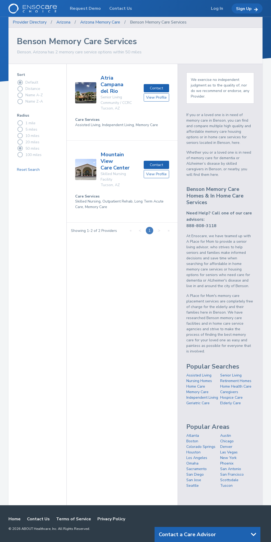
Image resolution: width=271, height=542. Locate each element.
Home (14, 519)
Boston (192, 441)
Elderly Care (230, 403)
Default (27, 82)
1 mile (26, 123)
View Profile (156, 97)
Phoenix (226, 463)
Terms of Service (73, 519)
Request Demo (85, 8)
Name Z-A (30, 101)
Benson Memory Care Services (158, 22)
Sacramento (196, 468)
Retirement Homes (235, 380)
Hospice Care (231, 397)
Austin (225, 435)
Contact (156, 88)
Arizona (63, 22)
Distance (28, 89)
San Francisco (232, 474)
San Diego (195, 474)
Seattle (192, 485)
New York (228, 457)
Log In (217, 8)
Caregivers (229, 391)
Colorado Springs (200, 446)
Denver (226, 446)
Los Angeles (196, 457)
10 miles (28, 135)
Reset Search (28, 169)
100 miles (29, 154)
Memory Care (197, 391)
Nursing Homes (199, 380)
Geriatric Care (198, 403)
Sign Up (247, 9)
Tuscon (226, 485)
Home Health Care (235, 386)
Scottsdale (229, 480)
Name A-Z (30, 95)
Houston (193, 452)
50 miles (28, 148)
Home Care (195, 386)
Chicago (227, 441)
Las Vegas (229, 452)
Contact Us (38, 519)
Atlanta (192, 435)
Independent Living (202, 397)
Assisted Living (198, 375)
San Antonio (230, 468)
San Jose (193, 480)
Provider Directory (30, 22)
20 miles (28, 142)
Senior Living (231, 375)
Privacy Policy (111, 519)
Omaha (192, 463)
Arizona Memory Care (100, 22)
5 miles (27, 129)
